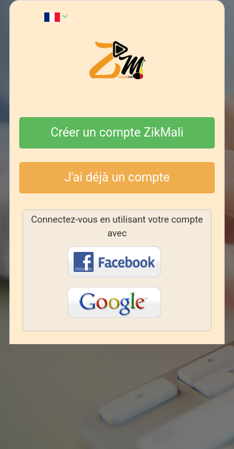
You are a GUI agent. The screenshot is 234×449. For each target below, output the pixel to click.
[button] (55, 16)
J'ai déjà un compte (117, 177)
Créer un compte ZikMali (117, 132)
